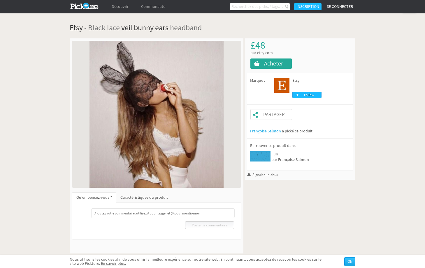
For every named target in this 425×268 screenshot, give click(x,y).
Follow (309, 95)
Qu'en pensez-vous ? (94, 197)
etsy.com (265, 53)
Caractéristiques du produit (144, 197)
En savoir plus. (113, 263)
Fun (274, 154)
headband (186, 27)
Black (97, 27)
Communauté (153, 6)
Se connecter (340, 6)
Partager (274, 114)
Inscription (307, 6)
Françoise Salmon (265, 131)
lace (113, 27)
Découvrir (120, 6)
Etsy (296, 80)
